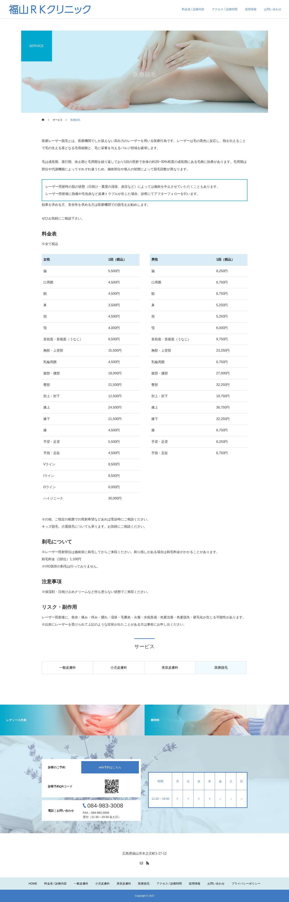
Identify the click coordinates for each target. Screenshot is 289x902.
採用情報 (251, 9)
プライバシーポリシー (246, 883)
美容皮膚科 (124, 883)
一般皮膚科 (81, 883)
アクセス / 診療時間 (224, 9)
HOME (33, 883)
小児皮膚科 (102, 883)
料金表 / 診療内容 (193, 9)
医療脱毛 (144, 883)
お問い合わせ (272, 9)
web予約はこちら (110, 767)
